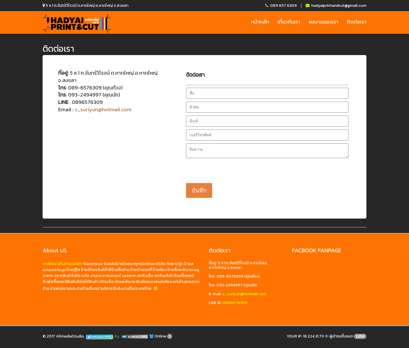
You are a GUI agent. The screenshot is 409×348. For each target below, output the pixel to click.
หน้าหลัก (260, 22)
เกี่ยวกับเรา (288, 22)
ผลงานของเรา (323, 22)
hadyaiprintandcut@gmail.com (336, 5)
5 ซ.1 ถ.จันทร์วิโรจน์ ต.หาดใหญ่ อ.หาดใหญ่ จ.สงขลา (85, 5)
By (131, 336)
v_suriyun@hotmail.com (103, 109)
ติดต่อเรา (356, 22)
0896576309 (234, 303)
